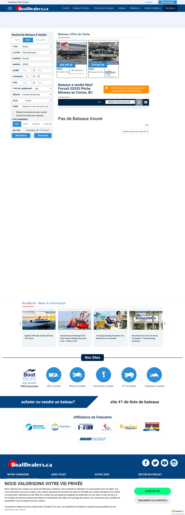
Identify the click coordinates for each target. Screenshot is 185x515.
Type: (15, 46)
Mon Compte (167, 2)
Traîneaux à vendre (154, 377)
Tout (17, 40)
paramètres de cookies (15, 509)
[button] (178, 512)
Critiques (122, 8)
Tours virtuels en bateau (104, 8)
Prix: (15, 82)
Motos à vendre (77, 377)
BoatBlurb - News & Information (44, 303)
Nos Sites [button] (170, 8)
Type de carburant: (23, 88)
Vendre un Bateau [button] (153, 8)
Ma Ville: (17, 130)
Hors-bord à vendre (103, 377)
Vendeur (36, 124)
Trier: (16, 106)
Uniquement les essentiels (152, 500)
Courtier (48, 124)
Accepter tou (152, 491)
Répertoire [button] (135, 8)
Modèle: (17, 64)
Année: (16, 70)
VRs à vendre (53, 377)
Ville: (15, 100)
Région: (16, 94)
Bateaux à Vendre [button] (81, 8)
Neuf (28, 40)
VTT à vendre (129, 377)
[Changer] (18, 2)
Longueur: (18, 76)
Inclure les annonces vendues (28, 115)
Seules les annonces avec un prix (30, 112)
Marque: (17, 58)
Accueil (66, 8)
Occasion (40, 40)
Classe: (16, 52)
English (148, 2)
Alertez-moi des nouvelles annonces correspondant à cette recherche (128, 89)
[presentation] (20, 323)
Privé (25, 124)
